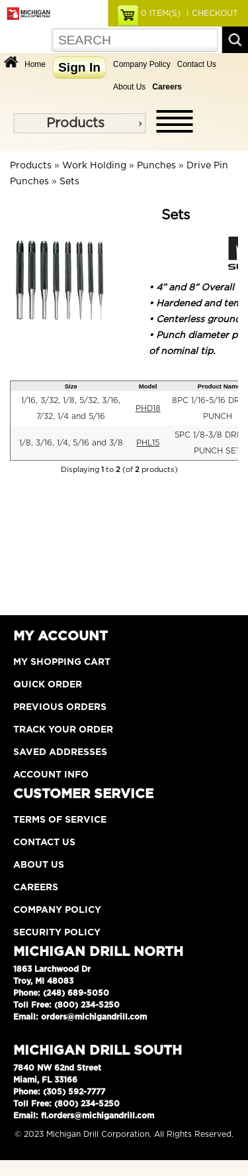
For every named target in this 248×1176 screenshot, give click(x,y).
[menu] (79, 123)
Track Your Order (63, 730)
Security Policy (57, 932)
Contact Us (196, 64)
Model (148, 386)
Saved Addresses (60, 752)
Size (71, 386)
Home (35, 64)
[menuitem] (79, 123)
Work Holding (94, 165)
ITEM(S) (161, 13)
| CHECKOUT (211, 13)
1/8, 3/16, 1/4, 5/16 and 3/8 (71, 443)
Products (75, 123)
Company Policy (142, 64)
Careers (35, 887)
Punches (156, 165)
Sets (69, 181)
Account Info (51, 775)
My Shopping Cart (61, 662)
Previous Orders (59, 707)
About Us (129, 86)
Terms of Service (59, 820)
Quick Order (47, 684)
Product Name (219, 386)
